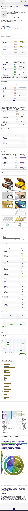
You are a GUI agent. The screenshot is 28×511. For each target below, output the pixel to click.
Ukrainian (5, 301)
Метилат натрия (24, 442)
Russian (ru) (4, 95)
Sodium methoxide (5, 441)
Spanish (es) (4, 71)
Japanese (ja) (4, 66)
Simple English (6, 296)
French (5, 273)
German (5, 255)
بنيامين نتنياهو (24, 489)
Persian (5, 268)
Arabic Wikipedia (24, 1)
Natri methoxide (24, 445)
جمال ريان (19, 488)
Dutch (5, 281)
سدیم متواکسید (4, 447)
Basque (5, 265)
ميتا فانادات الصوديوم (3, 243)
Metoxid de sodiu (11, 448)
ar (12, 5)
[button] (24, 404)
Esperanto (5, 260)
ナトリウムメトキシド (13, 441)
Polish (5, 283)
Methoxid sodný (4, 445)
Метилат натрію (4, 448)
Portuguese (5, 286)
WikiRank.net (26, 5)
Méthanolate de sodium (12, 442)
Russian (5, 291)
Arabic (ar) (4, 137)
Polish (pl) (4, 51)
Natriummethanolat (21, 441)
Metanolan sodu (11, 445)
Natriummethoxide (19, 444)
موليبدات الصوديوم (24, 243)
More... (14, 76)
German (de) (4, 49)
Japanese (5, 278)
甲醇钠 (19, 442)
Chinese (5, 306)
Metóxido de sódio (12, 444)
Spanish (5, 263)
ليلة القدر (17, 489)
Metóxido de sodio (5, 442)
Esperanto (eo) (4, 44)
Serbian (5, 299)
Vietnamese (5, 304)
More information (3, 501)
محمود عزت (3, 490)
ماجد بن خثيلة (5, 489)
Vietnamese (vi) (5, 46)
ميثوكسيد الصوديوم (22, 11)
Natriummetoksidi (10, 447)
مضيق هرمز (8, 489)
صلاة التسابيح (20, 489)
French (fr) (4, 74)
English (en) (4, 41)
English (2, 3)
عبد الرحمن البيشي (13, 489)
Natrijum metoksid (17, 447)
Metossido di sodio (5, 444)
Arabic (5, 250)
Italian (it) (4, 165)
